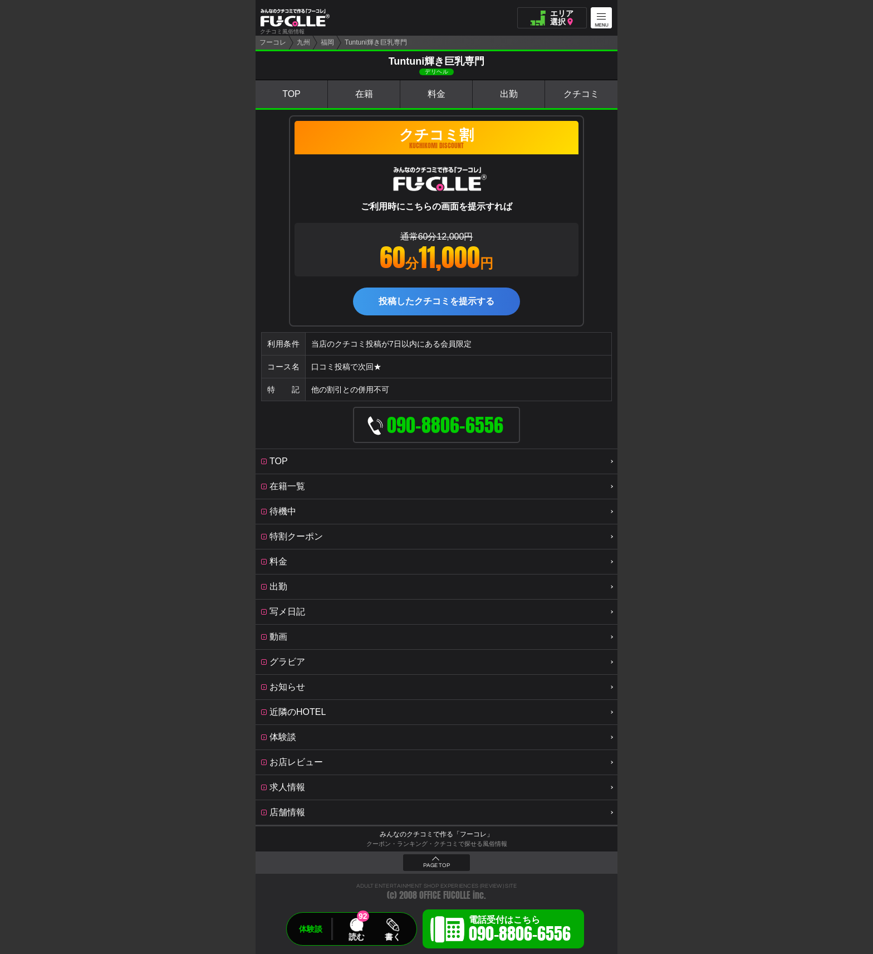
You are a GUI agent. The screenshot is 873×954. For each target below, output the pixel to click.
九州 (303, 42)
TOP (291, 94)
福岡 (327, 42)
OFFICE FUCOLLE (444, 895)
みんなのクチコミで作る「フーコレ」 (436, 834)
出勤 (509, 94)
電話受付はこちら (520, 930)
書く (392, 936)
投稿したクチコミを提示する (436, 301)
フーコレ (272, 42)
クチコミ (581, 94)
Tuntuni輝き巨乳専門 (376, 42)
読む (356, 936)
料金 (436, 94)
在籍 (364, 94)
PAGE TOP (436, 865)
